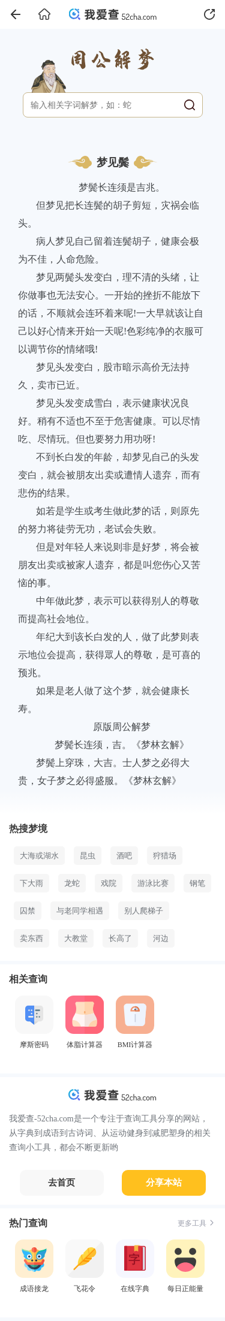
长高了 (120, 938)
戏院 (108, 883)
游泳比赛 (153, 883)
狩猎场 (164, 855)
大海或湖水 (39, 855)
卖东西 (31, 938)
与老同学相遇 (79, 910)
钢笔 (197, 883)
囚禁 (27, 910)
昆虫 (87, 855)
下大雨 (31, 883)
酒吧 (124, 855)
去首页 (61, 1182)
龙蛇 (72, 883)
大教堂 (76, 938)
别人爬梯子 (143, 910)
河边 (161, 938)
